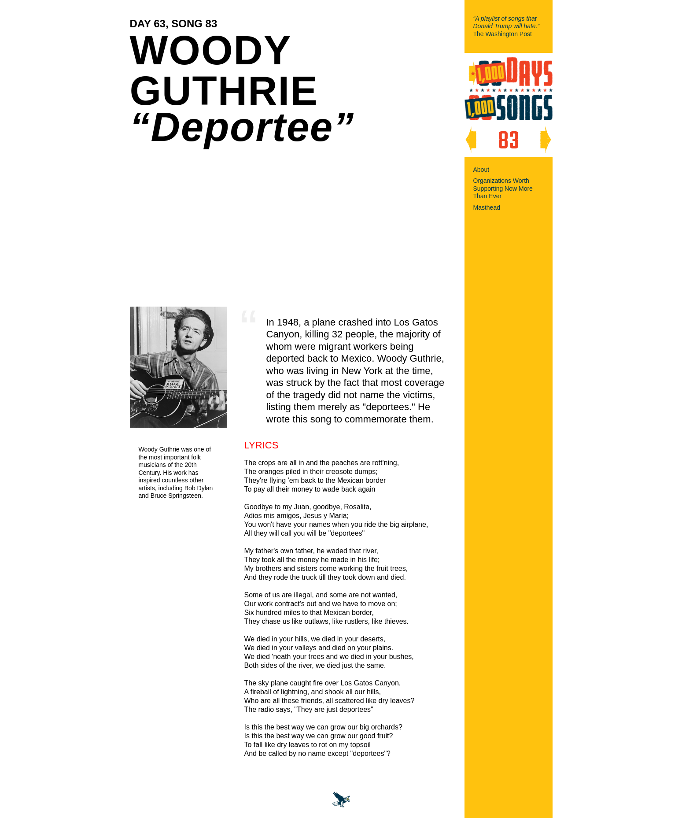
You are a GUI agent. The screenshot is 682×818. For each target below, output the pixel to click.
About (481, 169)
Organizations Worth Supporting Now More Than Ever (503, 188)
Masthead (486, 207)
